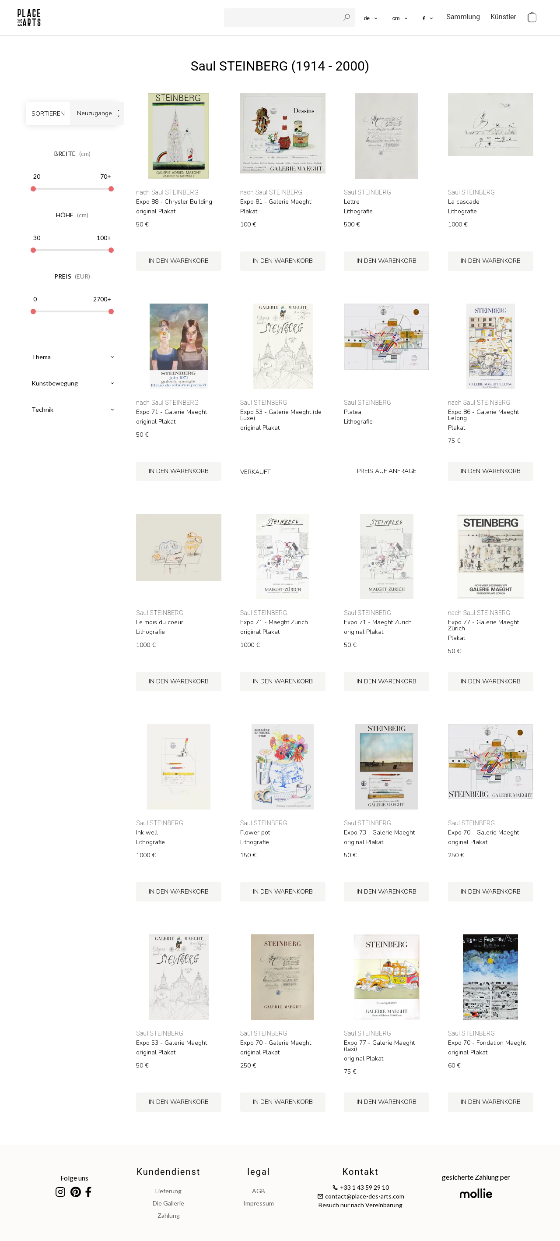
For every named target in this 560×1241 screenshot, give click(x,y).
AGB (258, 1191)
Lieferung (168, 1191)
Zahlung (169, 1215)
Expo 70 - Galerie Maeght (483, 833)
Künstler (503, 17)
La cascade (464, 202)
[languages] (371, 17)
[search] (282, 17)
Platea (352, 412)
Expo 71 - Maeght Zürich (274, 622)
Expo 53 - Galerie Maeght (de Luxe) (281, 415)
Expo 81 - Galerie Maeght (275, 202)
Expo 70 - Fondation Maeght (487, 1043)
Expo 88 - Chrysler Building (174, 202)
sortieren (48, 114)
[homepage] (29, 17)
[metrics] (400, 17)
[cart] (532, 17)
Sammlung (463, 17)
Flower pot (255, 833)
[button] (400, 17)
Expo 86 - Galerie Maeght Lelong (483, 415)
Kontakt (361, 1172)
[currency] (428, 17)
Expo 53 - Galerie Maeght (171, 1043)
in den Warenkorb (179, 261)
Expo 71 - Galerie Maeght (171, 412)
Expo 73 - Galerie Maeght (379, 833)
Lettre (352, 202)
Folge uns (74, 1178)
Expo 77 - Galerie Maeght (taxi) (379, 1046)
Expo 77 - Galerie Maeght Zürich (483, 625)
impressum (258, 1203)
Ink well (147, 833)
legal (258, 1172)
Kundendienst (168, 1172)
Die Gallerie (168, 1203)
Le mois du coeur (159, 622)
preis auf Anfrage (386, 471)
